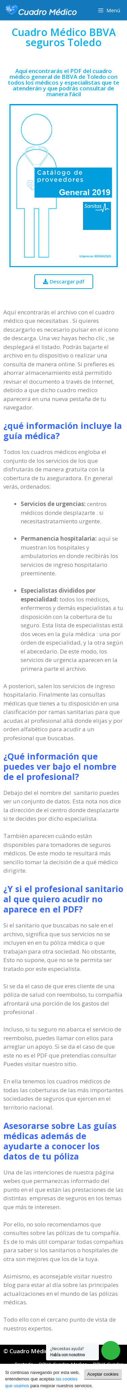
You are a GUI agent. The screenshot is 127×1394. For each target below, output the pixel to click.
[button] (63, 281)
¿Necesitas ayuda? (67, 1352)
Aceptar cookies (103, 1374)
